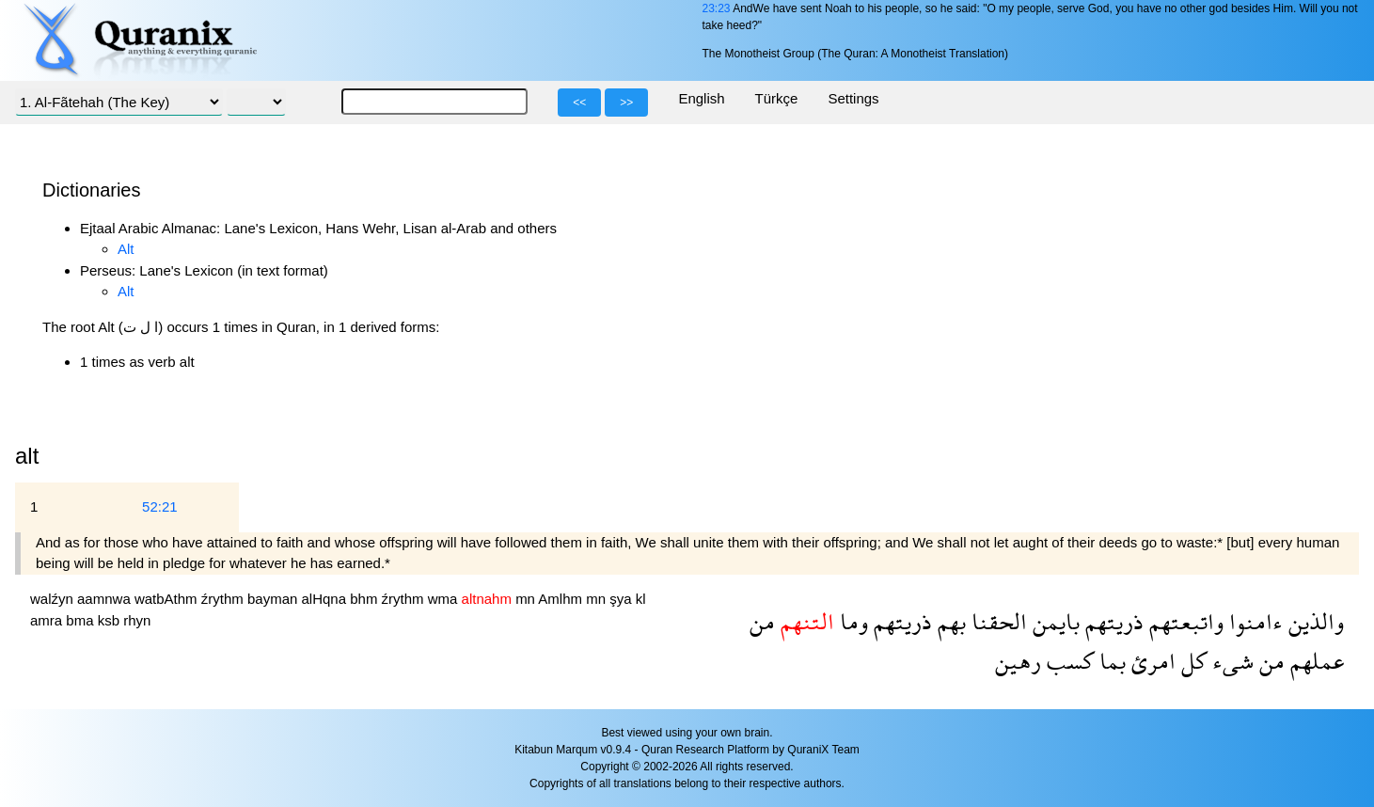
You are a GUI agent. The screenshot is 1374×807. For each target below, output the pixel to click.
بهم (949, 621)
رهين (1018, 661)
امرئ (1151, 661)
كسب (1067, 661)
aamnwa (105, 599)
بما (1110, 661)
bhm (365, 599)
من (762, 621)
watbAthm (167, 599)
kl (641, 599)
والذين (1313, 621)
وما (851, 621)
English (701, 98)
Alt (126, 249)
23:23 (716, 8)
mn (526, 599)
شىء (1230, 661)
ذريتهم (1112, 621)
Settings (853, 98)
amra (48, 620)
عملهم (1314, 661)
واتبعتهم (1184, 621)
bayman (274, 599)
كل (1191, 661)
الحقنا (996, 621)
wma (445, 599)
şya (622, 599)
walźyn (53, 599)
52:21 (160, 506)
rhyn (136, 620)
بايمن (1053, 621)
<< (579, 102)
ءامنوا (1253, 621)
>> (626, 102)
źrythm (224, 599)
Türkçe (776, 98)
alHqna (326, 599)
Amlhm (562, 599)
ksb (111, 620)
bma (81, 620)
